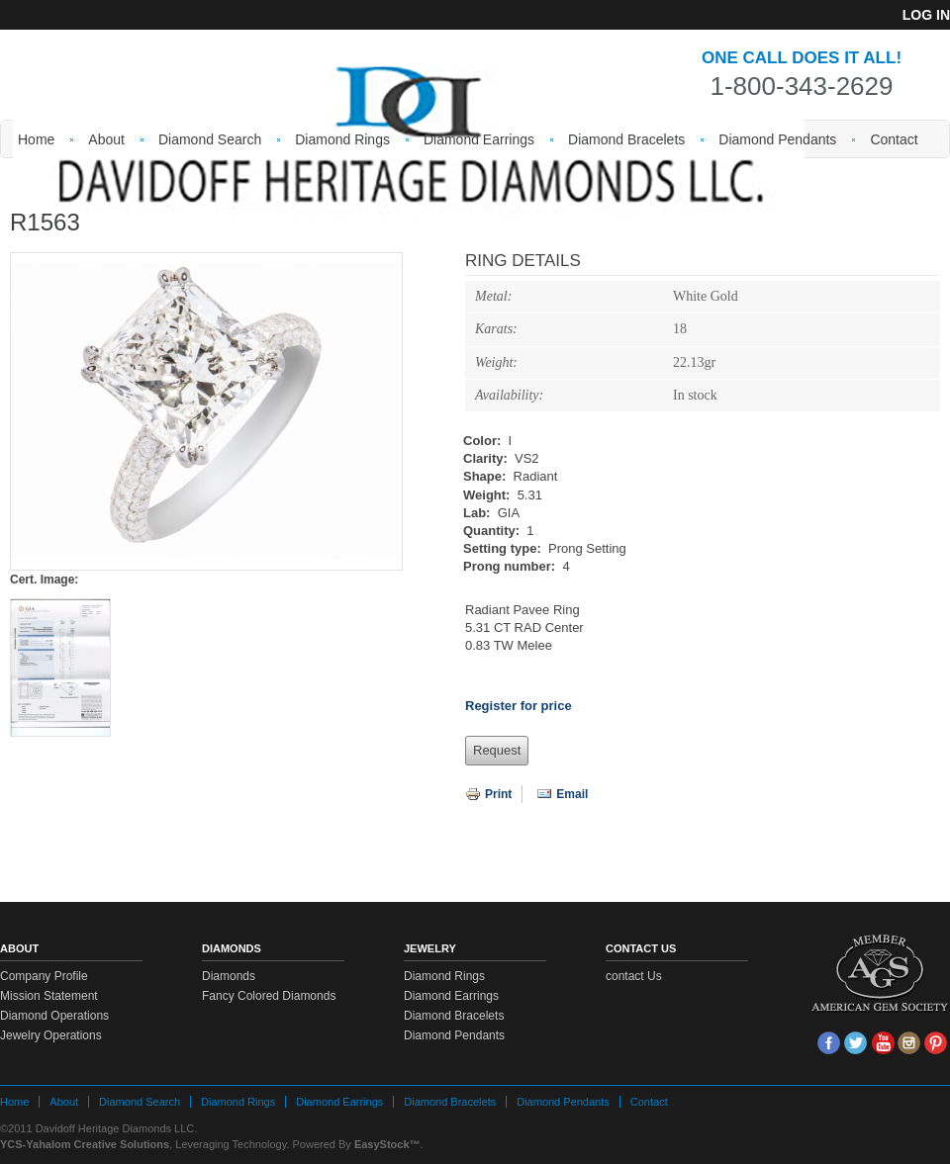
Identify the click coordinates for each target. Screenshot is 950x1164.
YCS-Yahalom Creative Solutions (84, 1144)
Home (36, 139)
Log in (926, 15)
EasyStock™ (387, 1144)
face (828, 1042)
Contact (893, 139)
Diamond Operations (54, 1016)
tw (855, 1042)
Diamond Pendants (777, 139)
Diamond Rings (342, 139)
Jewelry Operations (51, 1035)
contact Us (634, 976)
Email (562, 794)
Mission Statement (49, 996)
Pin (935, 1042)
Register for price (518, 705)
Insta (909, 1042)
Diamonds (228, 976)
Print (488, 794)
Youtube (882, 1042)
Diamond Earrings (479, 139)
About (106, 139)
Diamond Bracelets (626, 139)
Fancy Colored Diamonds (268, 996)
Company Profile (44, 976)
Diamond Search (209, 139)
